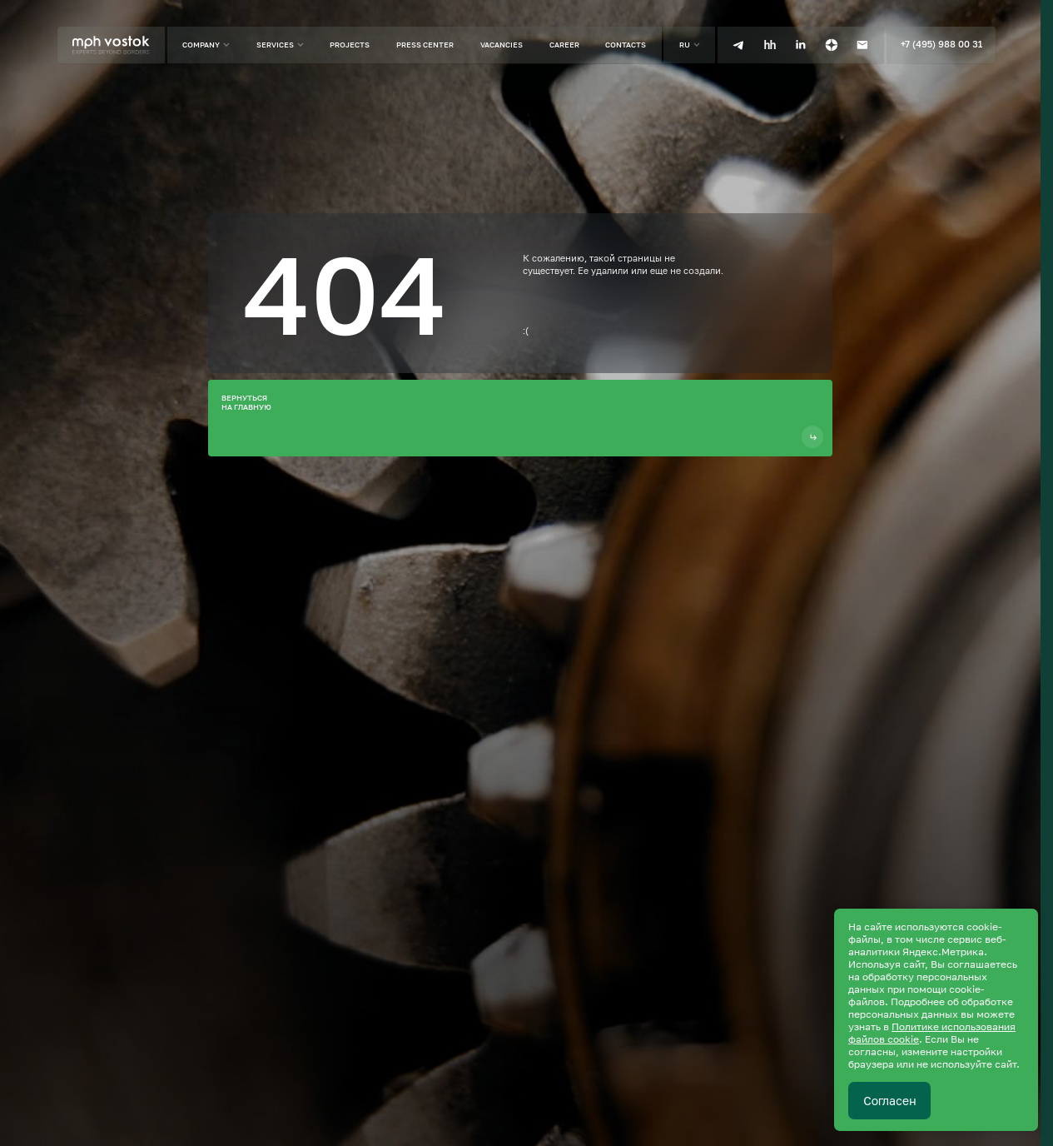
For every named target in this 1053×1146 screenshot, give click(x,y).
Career (564, 44)
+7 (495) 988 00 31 (941, 44)
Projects (350, 44)
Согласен (889, 1101)
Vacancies (501, 44)
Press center (425, 44)
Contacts (625, 44)
